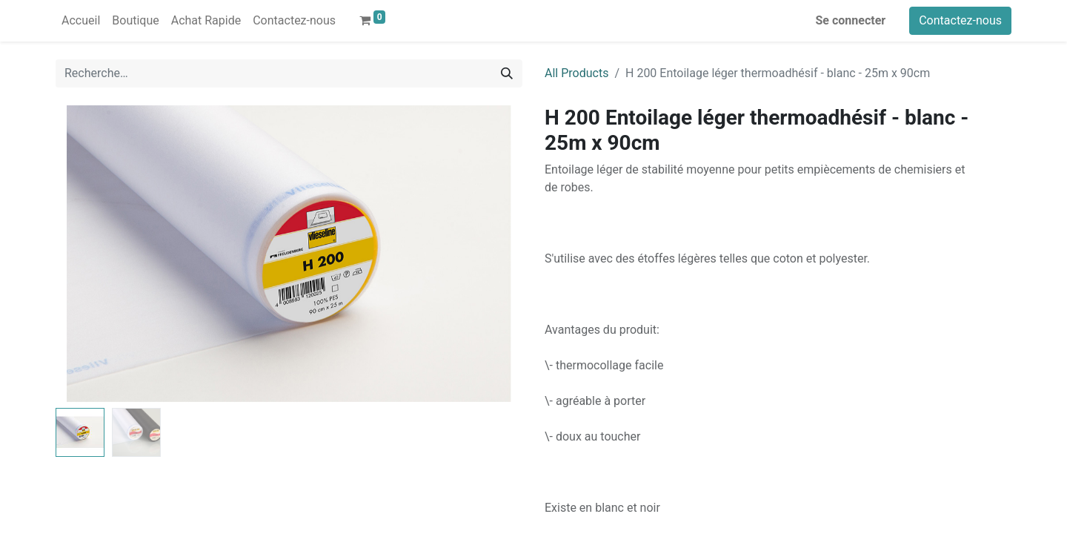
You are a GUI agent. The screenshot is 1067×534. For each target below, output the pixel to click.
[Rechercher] (506, 73)
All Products (576, 73)
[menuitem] (81, 21)
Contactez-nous (960, 20)
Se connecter (851, 20)
